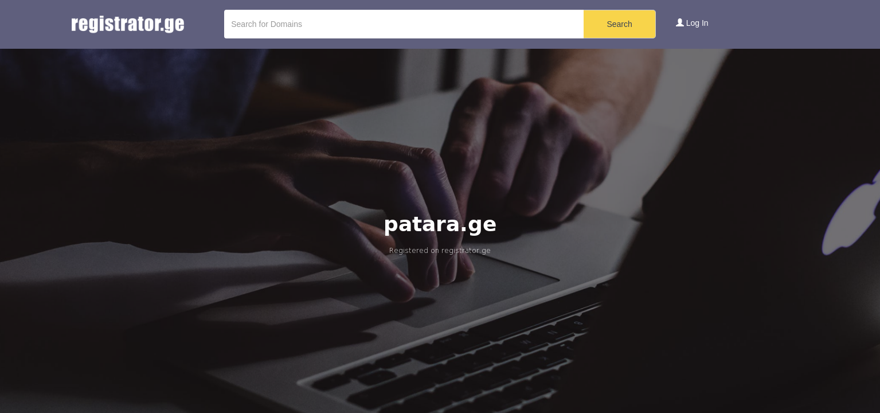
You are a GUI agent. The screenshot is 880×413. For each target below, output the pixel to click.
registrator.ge (466, 250)
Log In (692, 23)
